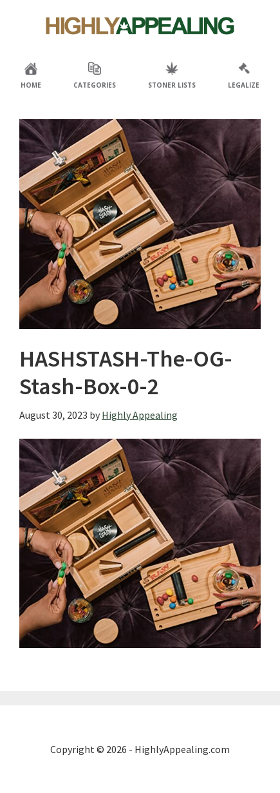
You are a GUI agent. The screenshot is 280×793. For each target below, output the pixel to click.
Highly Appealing (140, 26)
